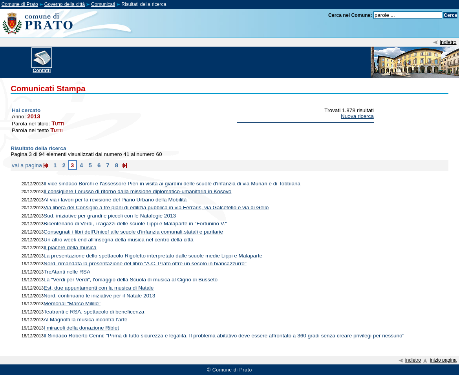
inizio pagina (443, 360)
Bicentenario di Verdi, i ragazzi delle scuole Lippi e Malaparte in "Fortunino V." (135, 223)
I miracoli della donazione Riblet (81, 328)
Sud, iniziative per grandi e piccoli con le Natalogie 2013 (110, 216)
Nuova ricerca (357, 116)
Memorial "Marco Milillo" (72, 303)
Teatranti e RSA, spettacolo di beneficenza (94, 312)
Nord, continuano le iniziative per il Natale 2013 (99, 296)
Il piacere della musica (70, 247)
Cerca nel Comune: (350, 15)
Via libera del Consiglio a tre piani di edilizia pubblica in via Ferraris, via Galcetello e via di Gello (156, 207)
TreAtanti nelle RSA (67, 272)
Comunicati (103, 4)
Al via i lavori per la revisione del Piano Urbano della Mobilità (115, 200)
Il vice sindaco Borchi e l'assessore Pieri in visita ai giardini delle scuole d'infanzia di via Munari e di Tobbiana (172, 184)
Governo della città (64, 4)
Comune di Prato (20, 4)
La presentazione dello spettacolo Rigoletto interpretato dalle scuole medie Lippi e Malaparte (153, 256)
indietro (448, 42)
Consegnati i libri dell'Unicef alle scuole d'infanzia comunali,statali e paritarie (133, 232)
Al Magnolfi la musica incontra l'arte (85, 319)
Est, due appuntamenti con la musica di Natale (99, 288)
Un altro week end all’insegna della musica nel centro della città (119, 240)
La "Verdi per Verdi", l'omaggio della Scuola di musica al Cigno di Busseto (131, 280)
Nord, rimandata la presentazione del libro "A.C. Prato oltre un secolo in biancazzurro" (145, 263)
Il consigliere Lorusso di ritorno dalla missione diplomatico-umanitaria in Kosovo (137, 191)
